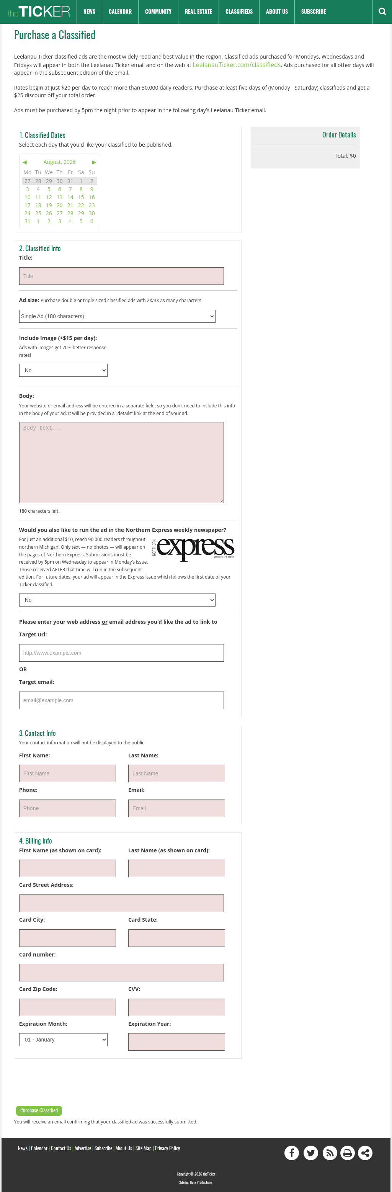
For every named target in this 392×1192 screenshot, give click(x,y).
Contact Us (61, 1147)
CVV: (134, 987)
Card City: (32, 918)
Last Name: (143, 754)
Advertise (83, 1147)
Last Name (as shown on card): (169, 849)
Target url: (33, 633)
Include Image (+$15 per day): (58, 336)
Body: (26, 395)
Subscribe (313, 12)
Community (158, 12)
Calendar (120, 12)
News (89, 12)
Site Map (144, 1147)
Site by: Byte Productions (195, 1182)
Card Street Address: (46, 884)
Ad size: (29, 298)
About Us (277, 12)
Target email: (36, 681)
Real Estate (198, 12)
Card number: (37, 953)
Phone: (28, 788)
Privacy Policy (167, 1147)
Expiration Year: (149, 1022)
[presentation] (72, 1080)
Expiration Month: (43, 1022)
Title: (26, 256)
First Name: (34, 754)
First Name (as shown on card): (60, 849)
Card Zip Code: (38, 987)
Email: (136, 788)
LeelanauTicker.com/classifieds (231, 64)
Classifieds (239, 12)
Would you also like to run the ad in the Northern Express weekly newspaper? (122, 528)
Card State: (143, 918)
